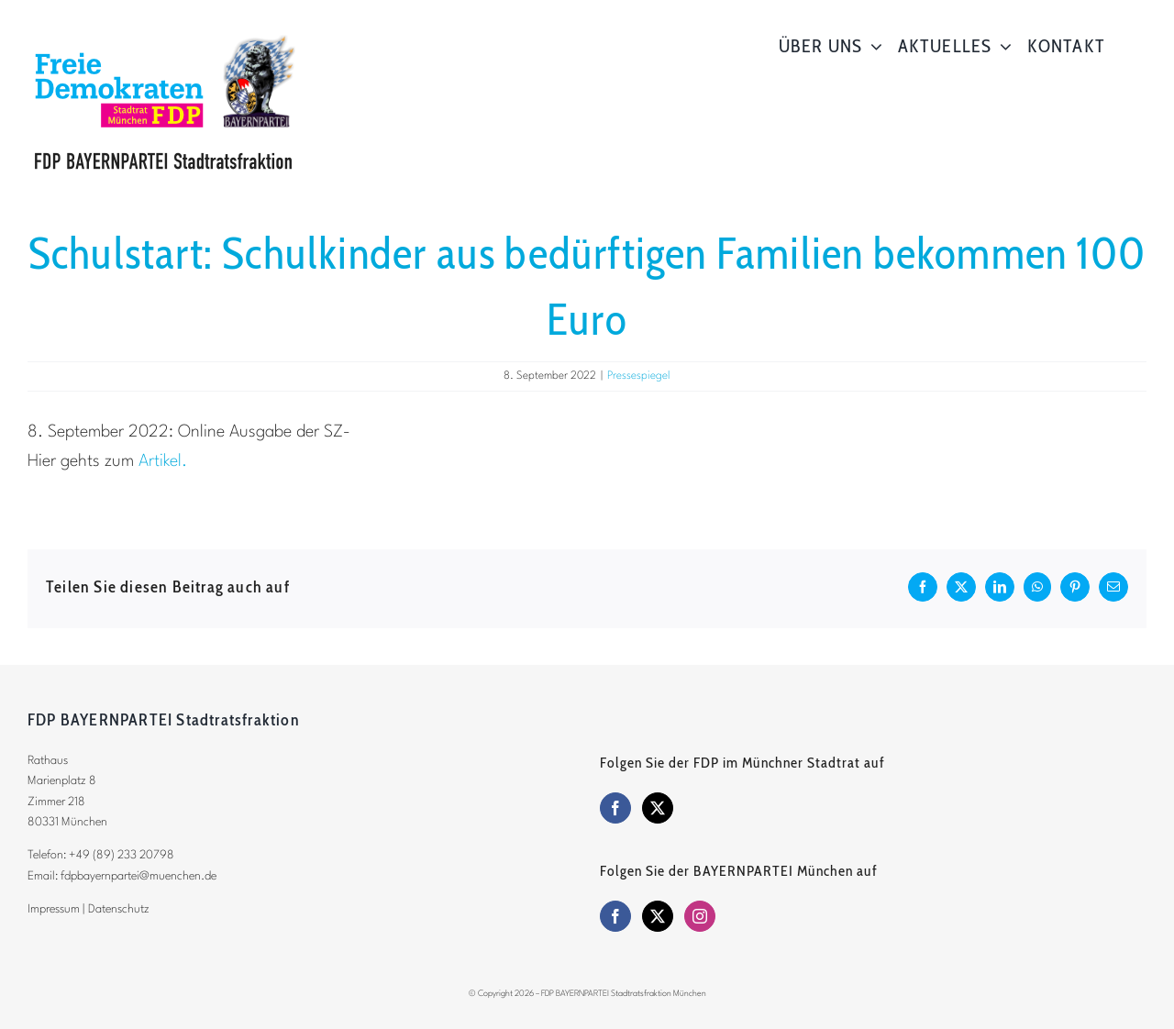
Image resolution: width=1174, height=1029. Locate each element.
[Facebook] (615, 808)
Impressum (54, 909)
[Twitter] (657, 808)
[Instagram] (699, 916)
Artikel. (162, 461)
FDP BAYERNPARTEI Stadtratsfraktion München (623, 994)
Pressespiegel (638, 376)
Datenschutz (119, 909)
